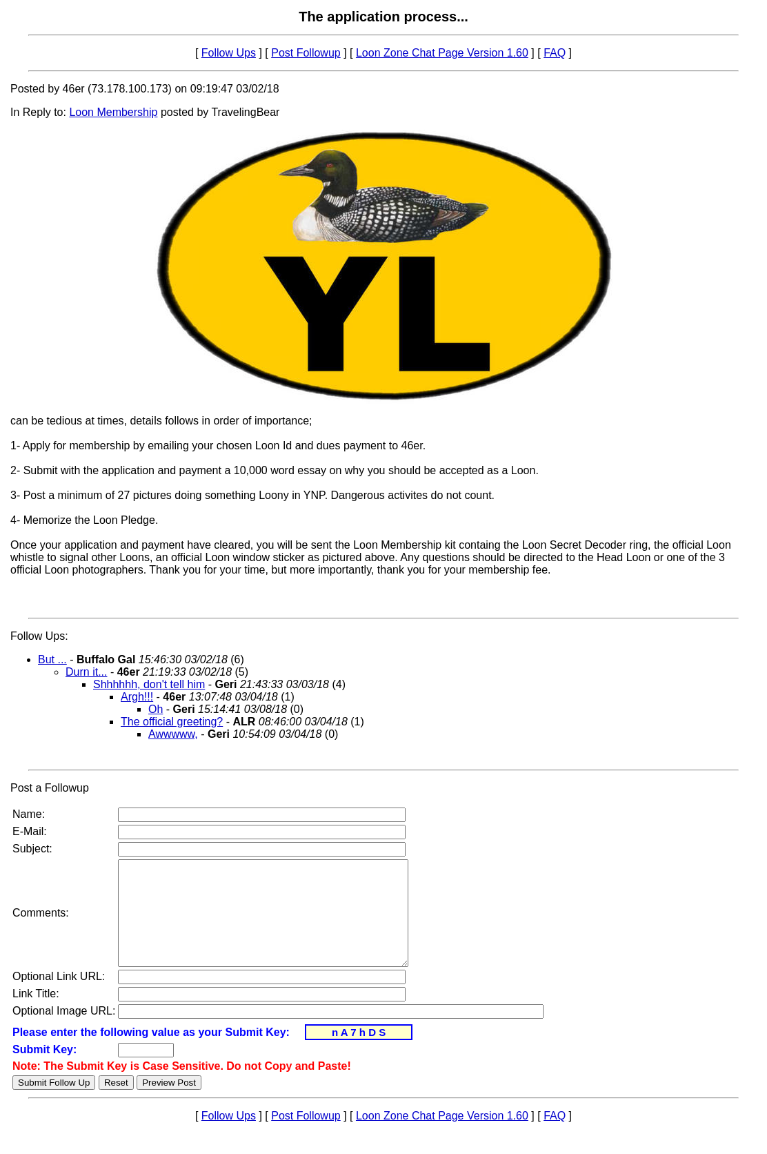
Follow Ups (228, 53)
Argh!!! (137, 697)
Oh (155, 709)
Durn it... (86, 672)
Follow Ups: (39, 636)
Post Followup (306, 53)
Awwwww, (173, 734)
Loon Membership (113, 112)
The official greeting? (172, 721)
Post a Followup (49, 788)
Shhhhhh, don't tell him (149, 684)
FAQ (555, 53)
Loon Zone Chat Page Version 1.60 (442, 53)
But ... (52, 659)
